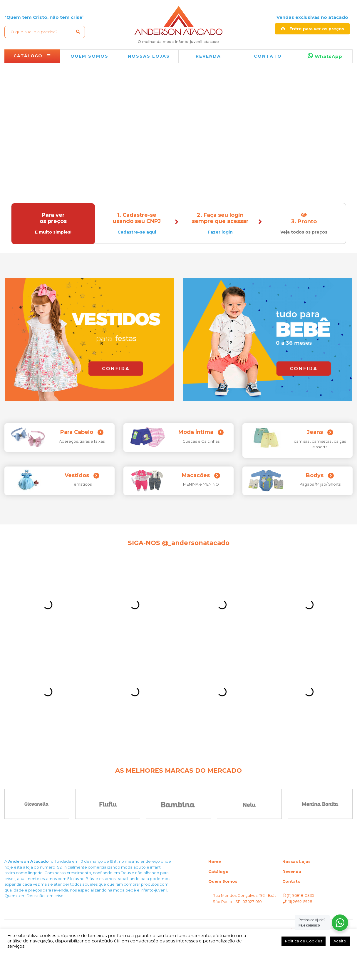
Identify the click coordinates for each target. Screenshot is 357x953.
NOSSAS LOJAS (149, 56)
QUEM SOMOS (89, 56)
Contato (268, 56)
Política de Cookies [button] (303, 941)
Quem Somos (222, 881)
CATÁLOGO (32, 56)
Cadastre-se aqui (137, 232)
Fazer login (220, 232)
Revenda (291, 871)
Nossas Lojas (296, 861)
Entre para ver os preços (312, 28)
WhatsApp (325, 56)
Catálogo (218, 871)
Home (214, 861)
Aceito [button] (339, 941)
